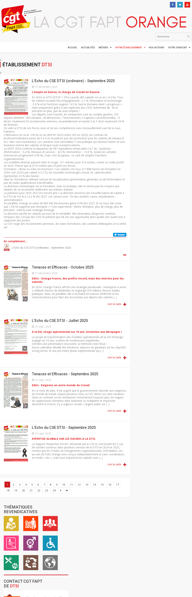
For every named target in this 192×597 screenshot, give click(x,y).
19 (15, 490)
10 (63, 484)
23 (46, 490)
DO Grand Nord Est (153, 210)
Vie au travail (158, 77)
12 (79, 484)
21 (31, 490)
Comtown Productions (156, 545)
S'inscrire (172, 508)
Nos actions (156, 47)
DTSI (160, 272)
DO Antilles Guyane (153, 202)
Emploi (139, 96)
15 (102, 484)
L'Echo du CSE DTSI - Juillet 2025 (60, 320)
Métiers (103, 47)
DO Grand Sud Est (152, 227)
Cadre (178, 77)
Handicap (178, 96)
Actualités (88, 47)
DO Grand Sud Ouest (154, 236)
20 (23, 490)
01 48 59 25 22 (18, 554)
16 (109, 484)
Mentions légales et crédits (143, 531)
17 (117, 484)
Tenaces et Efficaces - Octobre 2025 (63, 267)
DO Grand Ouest (151, 219)
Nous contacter (13, 558)
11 (71, 484)
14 (94, 484)
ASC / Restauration (139, 116)
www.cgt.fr (72, 537)
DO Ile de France (151, 244)
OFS (158, 296)
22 (38, 490)
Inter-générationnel (158, 116)
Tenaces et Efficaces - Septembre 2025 (65, 374)
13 (86, 484)
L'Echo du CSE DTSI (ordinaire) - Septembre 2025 (73, 81)
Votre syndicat (177, 47)
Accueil (72, 47)
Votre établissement (128, 47)
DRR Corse (146, 261)
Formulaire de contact (171, 176)
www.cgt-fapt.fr (76, 532)
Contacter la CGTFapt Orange (162, 381)
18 (8, 490)
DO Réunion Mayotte (155, 253)
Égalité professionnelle (158, 96)
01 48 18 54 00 (18, 551)
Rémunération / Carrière (139, 77)
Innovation (160, 319)
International (178, 116)
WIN (156, 332)
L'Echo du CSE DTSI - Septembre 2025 (64, 427)
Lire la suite (112, 304)
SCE (160, 306)
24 (54, 490)
